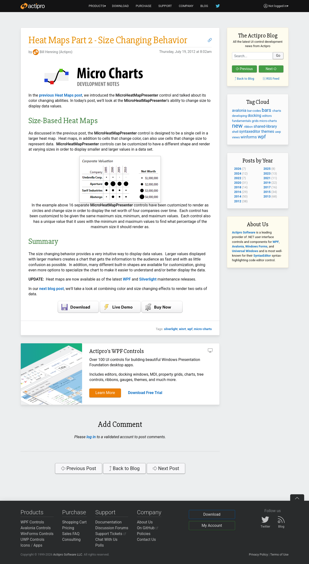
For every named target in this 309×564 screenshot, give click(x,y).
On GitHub (147, 528)
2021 (267, 178)
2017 (267, 187)
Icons (25, 545)
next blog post (51, 288)
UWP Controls (32, 539)
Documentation (108, 522)
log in (91, 437)
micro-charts (203, 329)
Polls (99, 545)
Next (271, 69)
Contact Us (146, 539)
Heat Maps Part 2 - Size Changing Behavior (107, 40)
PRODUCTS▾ (97, 6)
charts (276, 111)
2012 (237, 201)
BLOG (204, 6)
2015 (267, 192)
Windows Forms (256, 246)
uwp (278, 132)
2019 (267, 182)
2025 (267, 168)
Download (211, 514)
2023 (267, 173)
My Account (212, 525)
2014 (237, 196)
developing (240, 116)
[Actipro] (33, 6)
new (238, 125)
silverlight (170, 329)
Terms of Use (279, 554)
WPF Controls (32, 522)
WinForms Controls (37, 533)
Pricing (68, 528)
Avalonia (238, 246)
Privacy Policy (258, 554)
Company (149, 512)
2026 (237, 168)
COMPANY (186, 6)
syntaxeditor (250, 131)
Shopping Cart (74, 522)
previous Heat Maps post (60, 95)
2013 (267, 196)
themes (268, 131)
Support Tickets (110, 533)
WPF (127, 279)
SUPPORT (165, 6)
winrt (182, 329)
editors (267, 116)
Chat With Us (106, 539)
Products (32, 512)
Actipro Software (243, 232)
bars (267, 110)
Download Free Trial (145, 392)
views (236, 137)
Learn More (105, 392)
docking (255, 115)
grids (256, 121)
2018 (237, 187)
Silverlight (147, 279)
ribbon (248, 126)
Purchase (74, 512)
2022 (237, 178)
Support (105, 512)
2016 (237, 192)
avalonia (239, 110)
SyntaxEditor (262, 255)
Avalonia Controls (36, 528)
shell (235, 132)
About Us (145, 522)
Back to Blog (124, 468)
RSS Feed (271, 78)
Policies (143, 533)
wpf (189, 329)
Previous (244, 69)
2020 (237, 182)
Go (278, 55)
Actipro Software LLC (67, 554)
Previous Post (78, 468)
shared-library (265, 126)
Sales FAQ (71, 533)
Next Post (166, 468)
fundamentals (242, 121)
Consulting (71, 539)
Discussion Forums (111, 528)
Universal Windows (245, 251)
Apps (38, 545)
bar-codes (254, 111)
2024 (237, 173)
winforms (249, 137)
